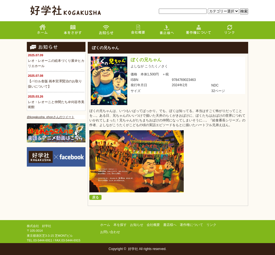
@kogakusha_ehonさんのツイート (50, 117)
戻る (95, 197)
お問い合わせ (110, 232)
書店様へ (170, 225)
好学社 (133, 249)
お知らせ (136, 225)
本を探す (120, 225)
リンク (211, 225)
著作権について (191, 225)
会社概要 (153, 225)
